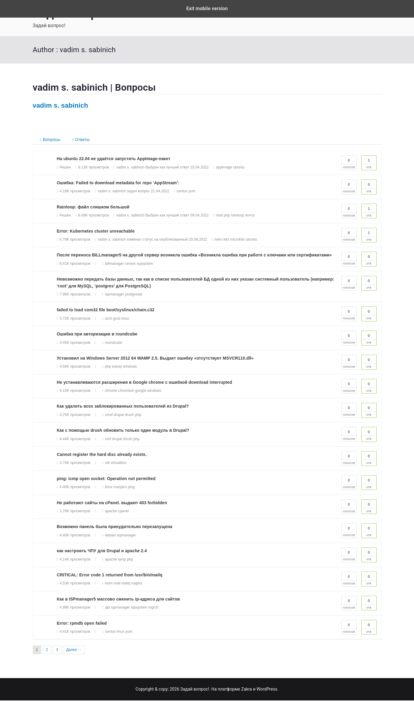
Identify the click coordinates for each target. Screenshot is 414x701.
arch (108, 319)
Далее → (74, 650)
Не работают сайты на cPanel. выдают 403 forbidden (112, 503)
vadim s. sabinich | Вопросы (94, 87)
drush (129, 415)
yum (191, 192)
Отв (369, 162)
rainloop (237, 216)
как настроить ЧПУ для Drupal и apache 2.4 (102, 551)
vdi (107, 463)
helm (219, 240)
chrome (111, 391)
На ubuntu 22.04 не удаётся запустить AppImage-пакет (114, 159)
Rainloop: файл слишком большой (93, 207)
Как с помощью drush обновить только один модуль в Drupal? (123, 430)
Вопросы (51, 139)
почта (250, 216)
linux (125, 319)
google (140, 391)
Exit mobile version (207, 8)
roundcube (113, 343)
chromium (126, 391)
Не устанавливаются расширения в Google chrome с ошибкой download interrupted (144, 382)
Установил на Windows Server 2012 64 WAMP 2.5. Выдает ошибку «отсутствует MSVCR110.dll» (155, 358)
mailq (126, 584)
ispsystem (145, 264)
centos (181, 192)
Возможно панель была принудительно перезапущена (115, 527)
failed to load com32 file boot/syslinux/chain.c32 (106, 310)
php (227, 216)
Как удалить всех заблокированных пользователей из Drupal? (123, 406)
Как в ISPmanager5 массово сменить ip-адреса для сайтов (118, 599)
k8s (226, 240)
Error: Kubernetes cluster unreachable (96, 231)
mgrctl (153, 608)
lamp (122, 560)
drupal (119, 415)
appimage (224, 168)
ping (131, 487)
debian (110, 536)
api (107, 608)
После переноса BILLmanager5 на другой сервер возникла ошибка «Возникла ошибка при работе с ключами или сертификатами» (195, 255)
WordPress (267, 689)
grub (117, 319)
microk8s (237, 240)
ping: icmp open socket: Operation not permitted (106, 479)
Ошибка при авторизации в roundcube (97, 334)
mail (219, 216)
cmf (108, 439)
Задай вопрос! (194, 689)
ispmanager (114, 295)
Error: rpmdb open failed (82, 623)
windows (130, 367)
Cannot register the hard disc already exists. (102, 455)
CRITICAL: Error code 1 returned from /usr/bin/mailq (110, 575)
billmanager (114, 264)
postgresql (133, 295)
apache (111, 512)
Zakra (246, 689)
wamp (117, 367)
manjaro (120, 487)
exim (109, 584)
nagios (136, 584)
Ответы (82, 139)
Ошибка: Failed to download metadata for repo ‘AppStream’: (118, 183)
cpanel (123, 512)
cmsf (109, 415)
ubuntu (238, 168)
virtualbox (118, 463)
